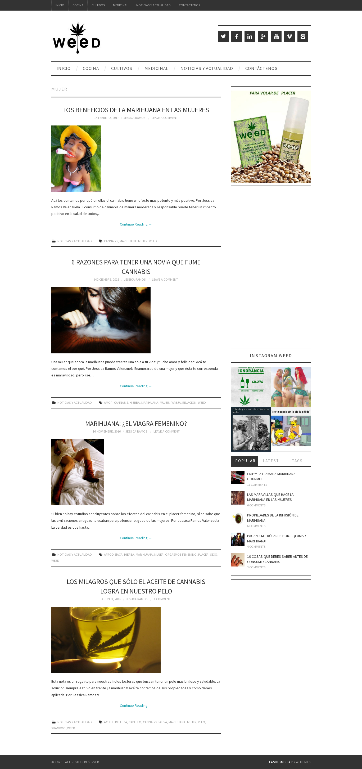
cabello (135, 722)
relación (189, 402)
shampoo (58, 728)
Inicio (60, 5)
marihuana (128, 241)
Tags (297, 460)
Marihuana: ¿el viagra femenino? (136, 423)
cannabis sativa (155, 722)
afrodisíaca (113, 554)
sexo (213, 554)
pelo (201, 722)
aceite (109, 722)
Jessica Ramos (134, 118)
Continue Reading (136, 224)
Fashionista (280, 762)
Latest (271, 460)
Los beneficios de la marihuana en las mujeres (136, 110)
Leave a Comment (165, 118)
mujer (142, 241)
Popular (245, 460)
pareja (176, 402)
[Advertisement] (271, 269)
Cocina (78, 5)
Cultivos (98, 5)
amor (108, 402)
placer (203, 554)
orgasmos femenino (181, 554)
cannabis (111, 241)
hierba (135, 402)
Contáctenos (189, 5)
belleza (121, 722)
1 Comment (162, 599)
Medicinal (120, 5)
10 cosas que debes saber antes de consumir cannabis (277, 559)
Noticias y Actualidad (153, 5)
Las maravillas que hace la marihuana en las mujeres (270, 497)
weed (153, 241)
